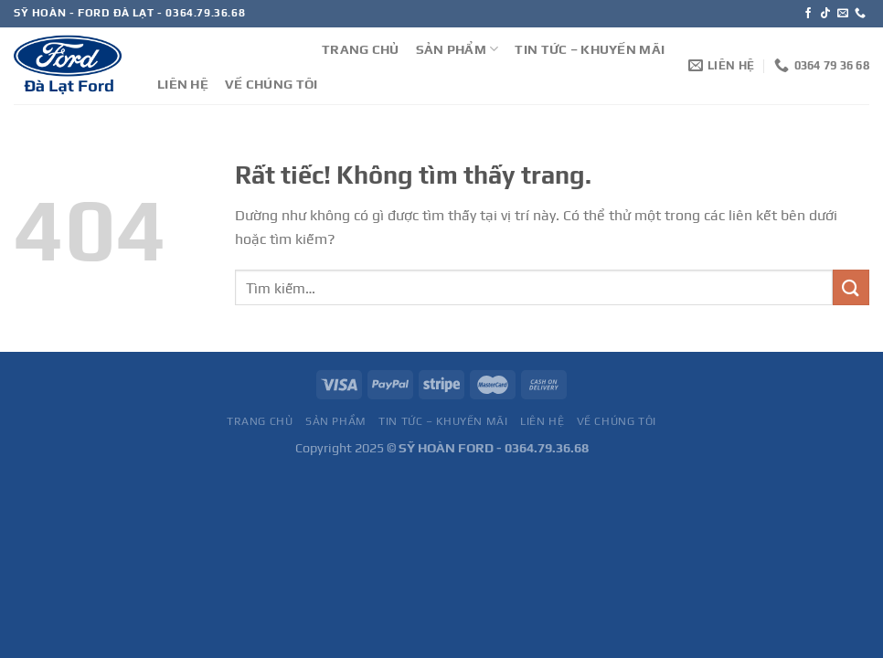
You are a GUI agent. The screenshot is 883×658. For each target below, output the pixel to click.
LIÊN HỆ (182, 84)
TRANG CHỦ (360, 49)
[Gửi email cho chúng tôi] (842, 13)
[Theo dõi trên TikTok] (825, 13)
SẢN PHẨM (457, 49)
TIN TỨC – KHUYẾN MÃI (590, 49)
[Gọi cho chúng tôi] (860, 13)
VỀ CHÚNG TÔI (271, 84)
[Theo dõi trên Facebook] (808, 13)
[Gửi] (851, 287)
